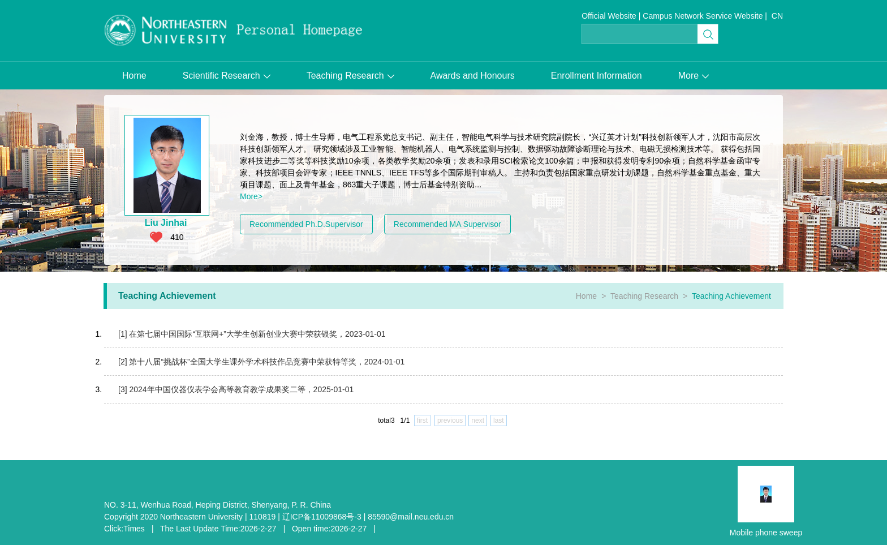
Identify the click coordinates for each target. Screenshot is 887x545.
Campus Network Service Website (703, 15)
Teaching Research (350, 75)
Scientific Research (226, 75)
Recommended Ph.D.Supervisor (306, 224)
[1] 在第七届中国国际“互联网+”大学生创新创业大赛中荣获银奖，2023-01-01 (252, 333)
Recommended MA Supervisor (447, 224)
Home (134, 75)
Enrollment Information (596, 75)
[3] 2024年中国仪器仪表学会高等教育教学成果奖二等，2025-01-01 (236, 389)
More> (251, 196)
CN (777, 15)
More (693, 75)
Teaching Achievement (731, 296)
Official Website (609, 15)
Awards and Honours (472, 75)
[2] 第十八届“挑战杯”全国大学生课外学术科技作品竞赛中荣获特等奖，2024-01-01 (261, 361)
